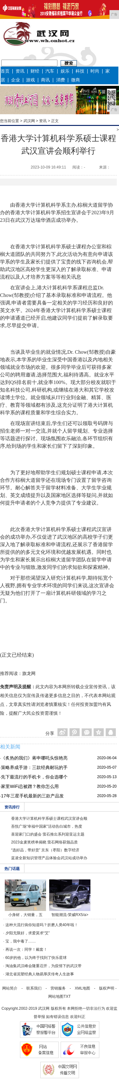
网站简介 (9, 988)
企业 (15, 79)
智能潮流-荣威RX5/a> (69, 915)
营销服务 (58, 988)
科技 (80, 71)
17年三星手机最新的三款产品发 (32, 795)
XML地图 (82, 988)
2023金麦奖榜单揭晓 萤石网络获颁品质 (44, 842)
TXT (67, 996)
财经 (34, 71)
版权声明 (106, 988)
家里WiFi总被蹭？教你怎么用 (30, 786)
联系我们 (34, 988)
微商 (75, 79)
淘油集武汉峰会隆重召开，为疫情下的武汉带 (43, 966)
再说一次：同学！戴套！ (26, 949)
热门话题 (12, 868)
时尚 (94, 71)
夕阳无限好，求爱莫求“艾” (27, 933)
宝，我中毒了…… (20, 941)
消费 (60, 79)
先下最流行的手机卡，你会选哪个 (34, 776)
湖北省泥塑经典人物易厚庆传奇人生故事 (39, 974)
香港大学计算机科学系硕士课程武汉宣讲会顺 (49, 818)
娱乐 (65, 71)
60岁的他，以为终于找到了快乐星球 (36, 957)
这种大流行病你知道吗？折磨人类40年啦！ (41, 925)
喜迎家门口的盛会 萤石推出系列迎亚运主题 (47, 834)
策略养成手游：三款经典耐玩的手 (34, 767)
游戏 (30, 79)
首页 (5, 71)
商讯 (45, 79)
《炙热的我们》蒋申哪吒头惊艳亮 (34, 757)
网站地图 (55, 996)
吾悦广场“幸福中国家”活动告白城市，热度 (46, 826)
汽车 (49, 71)
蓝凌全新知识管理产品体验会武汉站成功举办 (49, 858)
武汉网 (29, 121)
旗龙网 (29, 673)
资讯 (20, 71)
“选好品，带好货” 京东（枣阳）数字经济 (45, 850)
